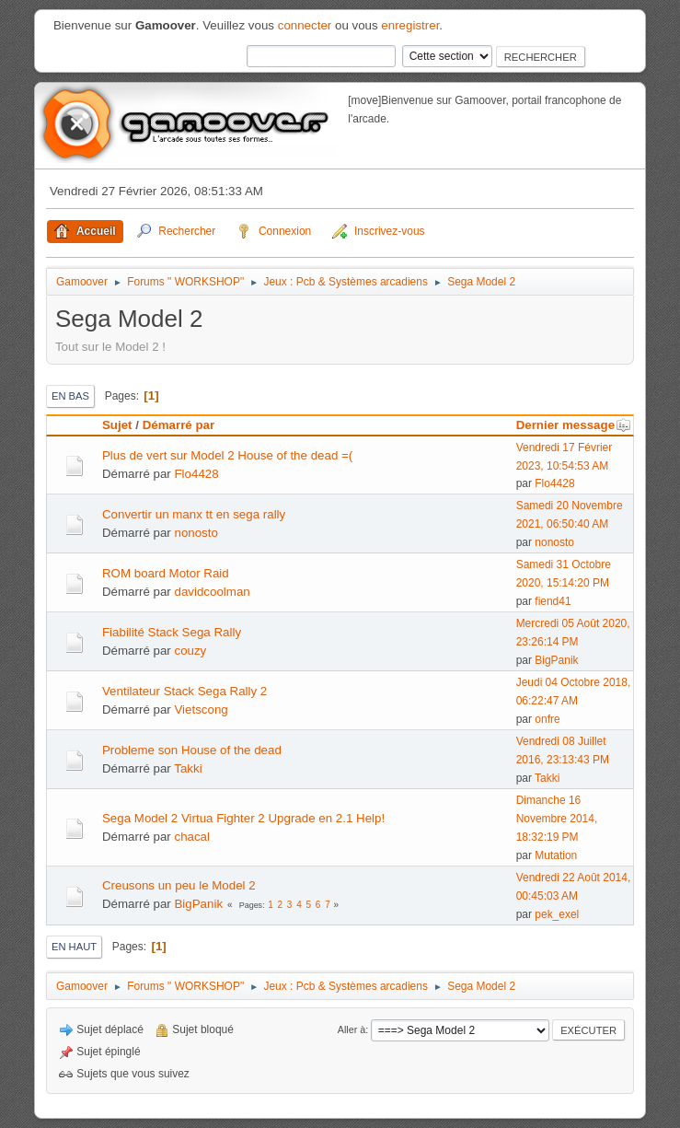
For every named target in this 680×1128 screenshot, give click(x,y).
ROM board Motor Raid (165, 573)
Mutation (556, 855)
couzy (190, 650)
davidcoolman (211, 592)
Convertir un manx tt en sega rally (193, 514)
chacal (192, 836)
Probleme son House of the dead (192, 750)
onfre (547, 719)
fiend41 (553, 601)
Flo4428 (196, 474)
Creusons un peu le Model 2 (179, 885)
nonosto (195, 533)
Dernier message (573, 425)
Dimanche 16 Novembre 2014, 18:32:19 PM (557, 818)
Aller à (352, 1029)
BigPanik (556, 660)
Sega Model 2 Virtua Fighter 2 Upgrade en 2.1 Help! (243, 818)
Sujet (117, 425)
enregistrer (410, 25)
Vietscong (200, 709)
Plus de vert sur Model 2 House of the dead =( (227, 455)
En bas (70, 395)
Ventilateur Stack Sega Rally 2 (184, 691)
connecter (305, 25)
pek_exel (557, 914)
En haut (74, 946)
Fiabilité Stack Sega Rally (171, 632)
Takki (188, 768)
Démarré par (179, 425)
